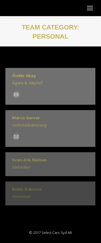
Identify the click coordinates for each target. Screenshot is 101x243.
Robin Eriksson (26, 189)
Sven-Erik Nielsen (29, 159)
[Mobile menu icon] (90, 8)
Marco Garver (26, 117)
